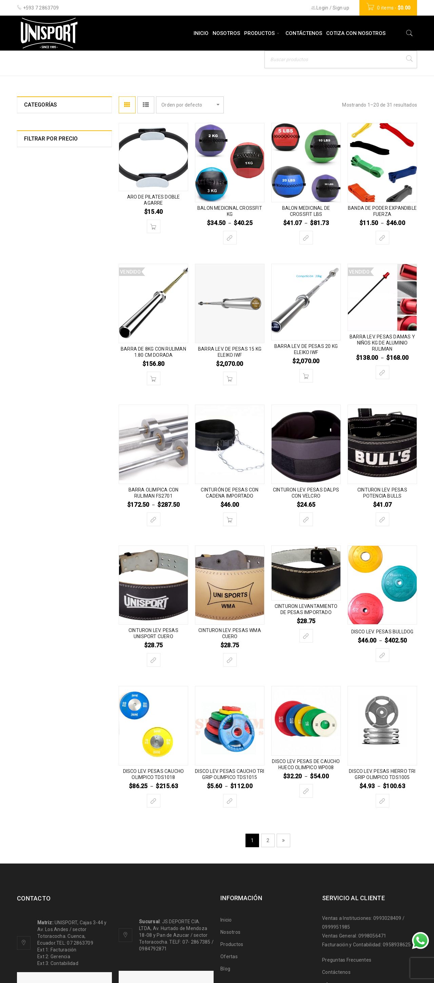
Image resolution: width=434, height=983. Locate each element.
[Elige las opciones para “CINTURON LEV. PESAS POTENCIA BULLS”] (382, 519)
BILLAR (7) (35, 226)
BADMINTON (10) (43, 177)
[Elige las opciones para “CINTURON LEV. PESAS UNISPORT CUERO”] (153, 660)
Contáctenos (336, 972)
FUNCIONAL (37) (42, 343)
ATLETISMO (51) (42, 165)
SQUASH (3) (37, 576)
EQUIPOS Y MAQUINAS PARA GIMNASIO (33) (56, 303)
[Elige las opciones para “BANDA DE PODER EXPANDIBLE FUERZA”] (382, 237)
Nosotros (230, 932)
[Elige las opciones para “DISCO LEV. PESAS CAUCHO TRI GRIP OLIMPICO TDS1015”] (230, 801)
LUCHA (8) (35, 435)
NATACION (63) (41, 503)
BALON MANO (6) (43, 189)
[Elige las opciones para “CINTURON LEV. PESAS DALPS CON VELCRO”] (306, 519)
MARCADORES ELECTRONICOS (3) (58, 451)
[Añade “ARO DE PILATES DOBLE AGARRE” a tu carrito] (153, 226)
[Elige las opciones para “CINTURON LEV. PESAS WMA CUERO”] (230, 660)
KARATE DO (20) (42, 392)
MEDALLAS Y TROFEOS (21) (55, 466)
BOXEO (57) (37, 251)
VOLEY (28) (37, 638)
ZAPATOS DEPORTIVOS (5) (54, 662)
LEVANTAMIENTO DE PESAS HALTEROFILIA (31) (55, 420)
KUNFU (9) (35, 404)
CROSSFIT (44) (40, 287)
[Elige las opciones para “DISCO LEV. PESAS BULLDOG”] (382, 655)
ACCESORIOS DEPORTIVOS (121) (61, 122)
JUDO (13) (35, 380)
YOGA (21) (35, 650)
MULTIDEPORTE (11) (46, 491)
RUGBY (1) (35, 564)
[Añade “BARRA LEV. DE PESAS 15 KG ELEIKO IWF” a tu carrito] (230, 378)
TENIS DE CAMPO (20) (48, 601)
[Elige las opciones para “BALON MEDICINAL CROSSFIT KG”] (230, 237)
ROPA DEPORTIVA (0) (48, 552)
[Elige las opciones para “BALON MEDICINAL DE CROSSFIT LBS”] (306, 237)
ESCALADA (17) (41, 318)
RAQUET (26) (39, 540)
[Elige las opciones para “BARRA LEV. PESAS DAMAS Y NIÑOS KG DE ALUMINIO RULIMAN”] (382, 372)
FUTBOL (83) (38, 355)
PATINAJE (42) (40, 515)
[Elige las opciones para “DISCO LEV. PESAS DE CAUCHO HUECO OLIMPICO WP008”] (306, 791)
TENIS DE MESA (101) (48, 613)
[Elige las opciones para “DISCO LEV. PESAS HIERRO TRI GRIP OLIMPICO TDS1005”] (382, 801)
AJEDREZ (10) (40, 153)
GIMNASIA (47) (40, 367)
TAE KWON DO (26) (45, 589)
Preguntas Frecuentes (346, 960)
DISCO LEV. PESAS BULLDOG (382, 631)
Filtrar (93, 730)
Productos (231, 944)
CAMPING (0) (38, 263)
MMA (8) (33, 479)
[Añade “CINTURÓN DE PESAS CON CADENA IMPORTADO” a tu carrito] (230, 519)
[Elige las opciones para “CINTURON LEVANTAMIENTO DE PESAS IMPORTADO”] (306, 636)
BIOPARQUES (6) (42, 238)
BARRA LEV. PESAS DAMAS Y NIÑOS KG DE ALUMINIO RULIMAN (382, 343)
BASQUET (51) (40, 214)
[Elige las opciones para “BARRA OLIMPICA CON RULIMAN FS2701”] (153, 519)
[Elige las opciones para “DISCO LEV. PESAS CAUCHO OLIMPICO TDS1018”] (153, 801)
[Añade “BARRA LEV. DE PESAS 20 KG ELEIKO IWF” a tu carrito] (306, 376)
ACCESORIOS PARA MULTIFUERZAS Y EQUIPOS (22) (59, 137)
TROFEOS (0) (38, 625)
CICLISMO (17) (40, 275)
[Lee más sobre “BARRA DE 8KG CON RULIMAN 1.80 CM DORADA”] (153, 378)
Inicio (282, 62)
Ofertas (229, 956)
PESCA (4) (35, 528)
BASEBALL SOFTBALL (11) (53, 202)
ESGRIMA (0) (38, 331)
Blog (225, 968)
